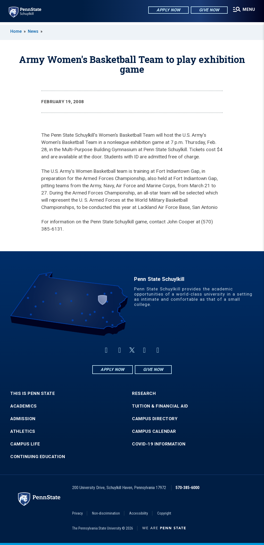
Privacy (77, 513)
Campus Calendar (154, 431)
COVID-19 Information (158, 444)
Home (16, 31)
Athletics (22, 431)
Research (144, 393)
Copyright (164, 513)
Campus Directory (154, 418)
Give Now (208, 10)
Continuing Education (37, 456)
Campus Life (25, 444)
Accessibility (138, 513)
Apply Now (168, 10)
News (33, 31)
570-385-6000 (187, 487)
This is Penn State (32, 393)
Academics (23, 406)
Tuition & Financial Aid (160, 406)
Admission (23, 418)
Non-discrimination (106, 513)
